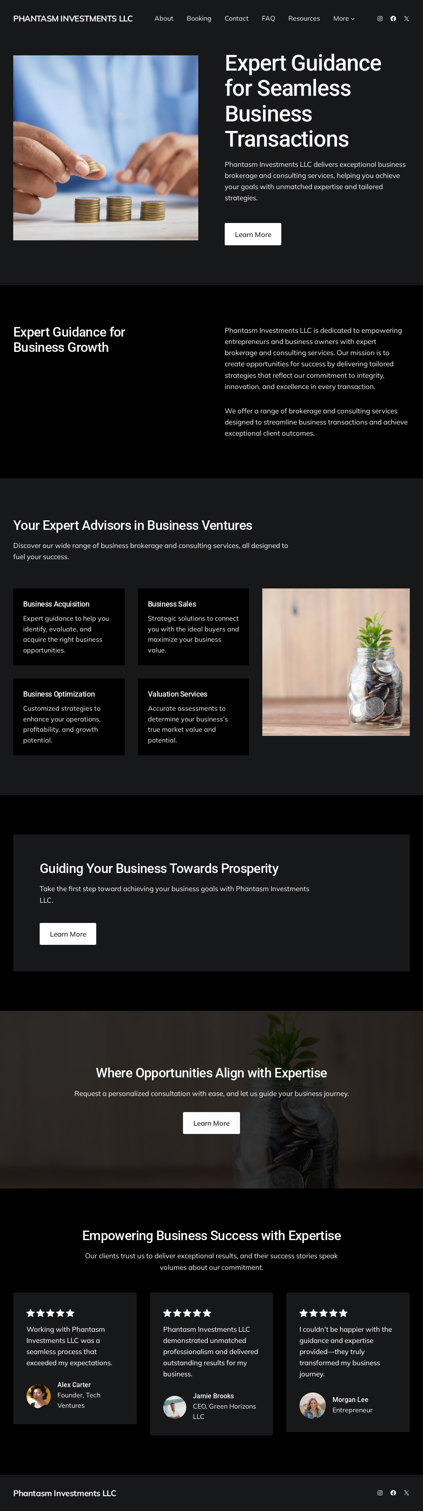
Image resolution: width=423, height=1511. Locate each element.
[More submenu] (353, 19)
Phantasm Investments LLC (73, 18)
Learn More (253, 234)
